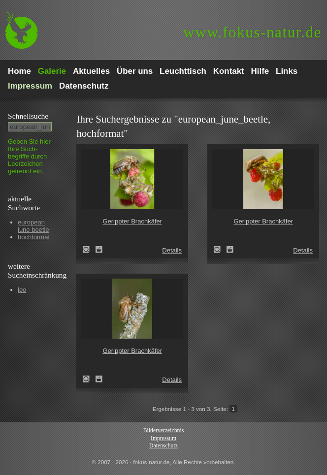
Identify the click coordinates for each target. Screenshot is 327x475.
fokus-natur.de (252, 32)
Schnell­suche (28, 116)
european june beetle (33, 226)
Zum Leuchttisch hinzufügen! (99, 249)
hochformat (34, 237)
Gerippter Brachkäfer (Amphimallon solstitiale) (89, 249)
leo (22, 289)
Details (172, 250)
